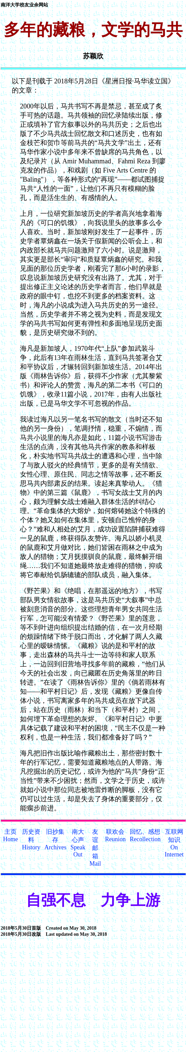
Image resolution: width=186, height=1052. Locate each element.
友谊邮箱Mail (95, 847)
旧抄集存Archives (55, 839)
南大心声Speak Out (77, 843)
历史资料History (31, 839)
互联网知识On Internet (174, 843)
